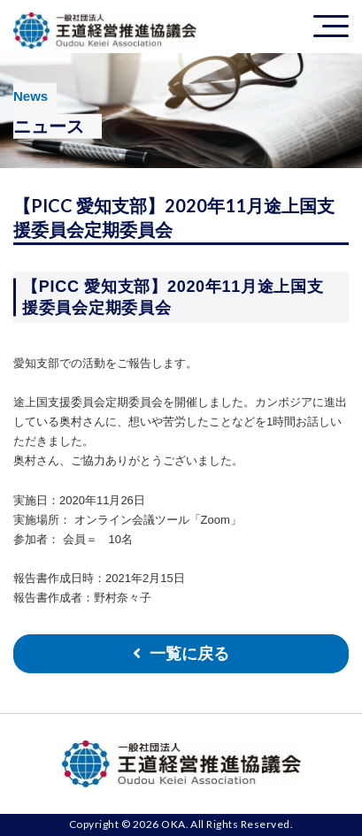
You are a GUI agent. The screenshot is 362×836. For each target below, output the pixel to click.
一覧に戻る (189, 654)
